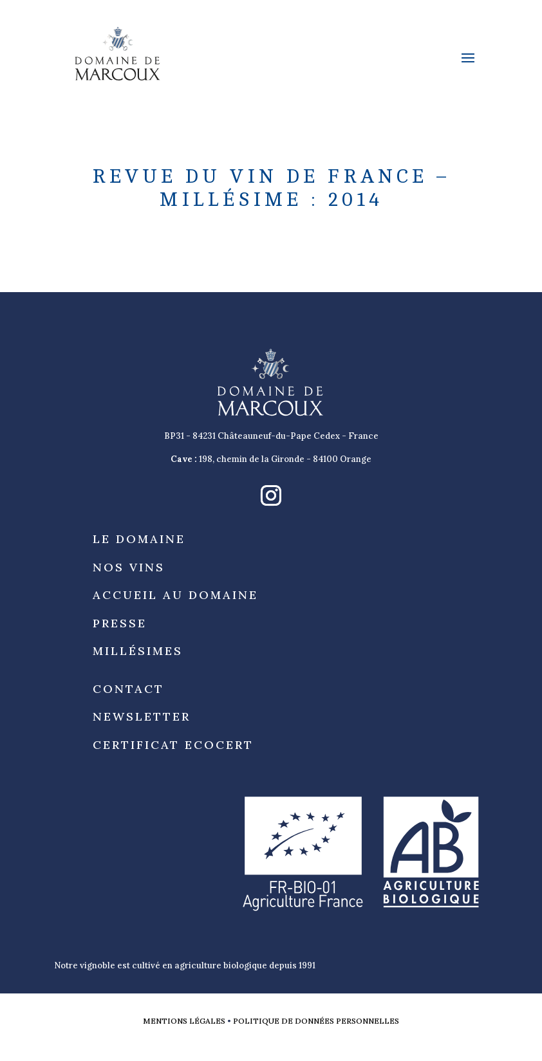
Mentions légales (184, 1021)
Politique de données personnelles (316, 1021)
